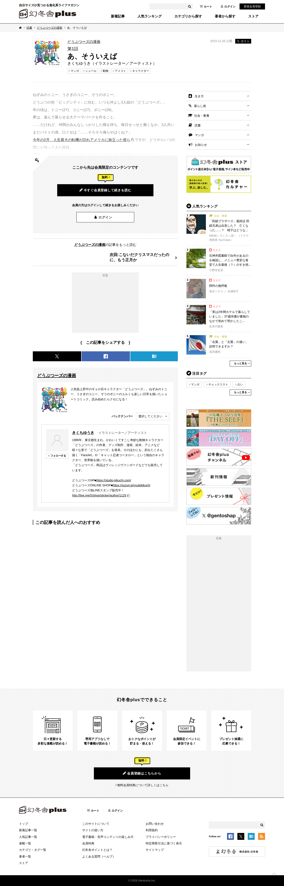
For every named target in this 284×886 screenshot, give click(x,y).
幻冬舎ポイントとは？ (97, 849)
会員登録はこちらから (142, 773)
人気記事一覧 (28, 837)
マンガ (75, 70)
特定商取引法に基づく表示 (164, 843)
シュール (90, 70)
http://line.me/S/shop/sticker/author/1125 (99, 495)
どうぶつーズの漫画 (49, 27)
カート (206, 6)
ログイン (228, 6)
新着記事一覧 (28, 830)
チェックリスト (218, 384)
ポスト (243, 41)
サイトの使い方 (92, 830)
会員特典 (88, 843)
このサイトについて (95, 823)
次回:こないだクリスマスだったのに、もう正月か (139, 257)
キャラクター (140, 70)
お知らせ (201, 144)
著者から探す (225, 16)
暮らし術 (200, 106)
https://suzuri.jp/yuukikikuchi (131, 485)
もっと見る (240, 363)
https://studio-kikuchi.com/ (113, 480)
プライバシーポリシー (161, 837)
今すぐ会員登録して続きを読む (105, 190)
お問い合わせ (155, 823)
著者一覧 (25, 856)
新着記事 (118, 16)
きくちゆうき (83, 432)
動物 (105, 70)
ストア (253, 16)
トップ (23, 823)
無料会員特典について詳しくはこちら (143, 785)
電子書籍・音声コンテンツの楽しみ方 (108, 837)
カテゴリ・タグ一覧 (32, 849)
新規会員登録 (252, 6)
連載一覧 (25, 843)
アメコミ (120, 70)
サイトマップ (155, 849)
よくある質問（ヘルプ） (98, 856)
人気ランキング (149, 16)
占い (240, 384)
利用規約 (152, 830)
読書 (29, 27)
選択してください (150, 416)
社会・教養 (201, 115)
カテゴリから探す (188, 16)
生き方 (199, 96)
